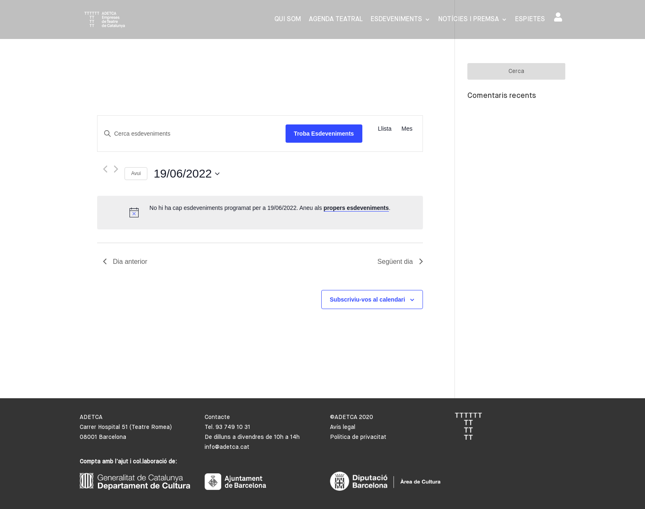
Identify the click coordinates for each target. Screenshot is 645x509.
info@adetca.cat (227, 447)
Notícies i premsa (468, 20)
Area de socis (558, 17)
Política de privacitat (358, 437)
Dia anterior (125, 261)
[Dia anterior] (105, 169)
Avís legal (342, 427)
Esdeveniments (396, 20)
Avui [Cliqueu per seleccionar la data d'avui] (136, 173)
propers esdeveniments (356, 208)
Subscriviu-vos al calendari (367, 299)
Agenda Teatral (336, 20)
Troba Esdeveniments (324, 133)
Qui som (287, 20)
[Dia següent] (116, 169)
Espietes (530, 20)
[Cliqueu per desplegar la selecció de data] (187, 174)
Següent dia (400, 261)
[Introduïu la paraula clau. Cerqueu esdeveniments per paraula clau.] (192, 134)
